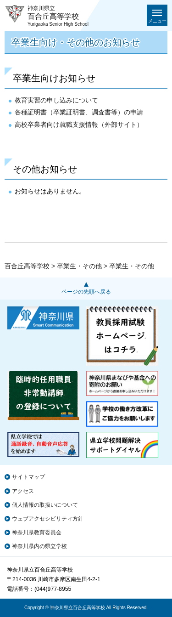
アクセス (23, 491)
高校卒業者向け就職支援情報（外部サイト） (79, 124)
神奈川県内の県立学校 (39, 546)
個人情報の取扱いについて (45, 505)
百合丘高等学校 (27, 266)
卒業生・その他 (79, 266)
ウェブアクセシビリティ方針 (47, 518)
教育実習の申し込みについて (56, 100)
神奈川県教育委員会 (36, 532)
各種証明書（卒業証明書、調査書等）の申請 (79, 112)
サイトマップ (28, 477)
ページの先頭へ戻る (86, 292)
